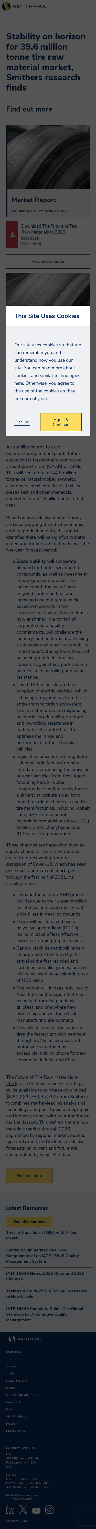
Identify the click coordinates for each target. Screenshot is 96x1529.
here (18, 383)
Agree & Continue (61, 422)
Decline (22, 422)
